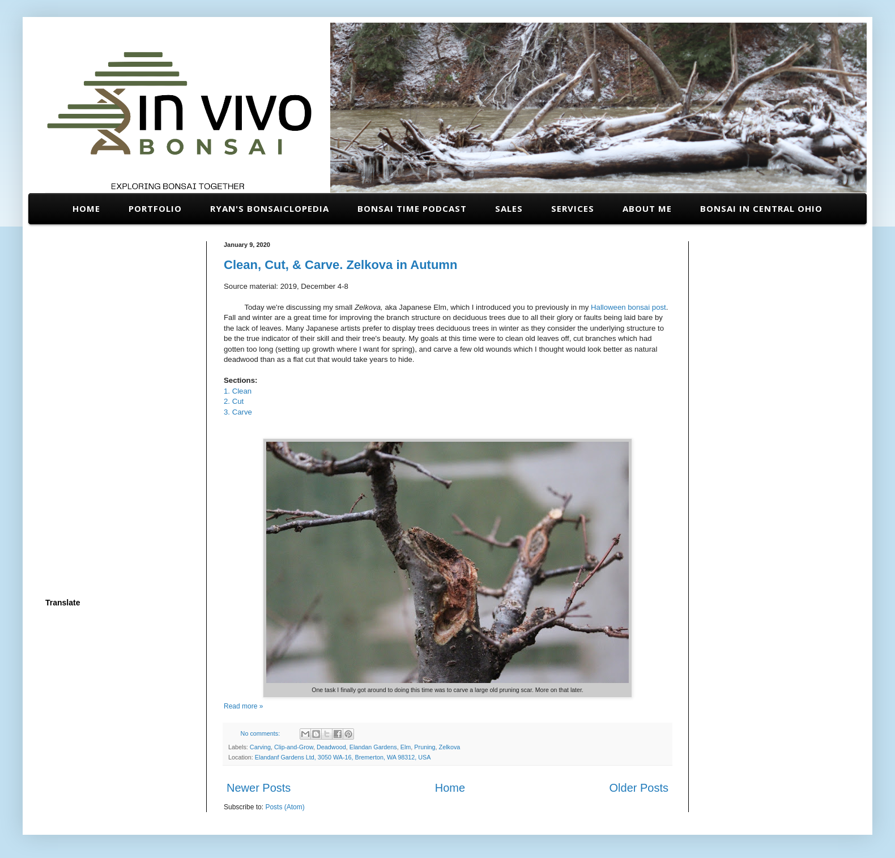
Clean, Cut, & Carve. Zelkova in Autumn (340, 265)
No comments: (261, 733)
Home (86, 208)
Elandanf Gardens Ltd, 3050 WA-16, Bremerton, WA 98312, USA (343, 757)
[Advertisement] (117, 411)
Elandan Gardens (373, 747)
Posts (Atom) (284, 807)
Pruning (424, 747)
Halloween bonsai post (628, 307)
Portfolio (155, 208)
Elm (405, 747)
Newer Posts (259, 788)
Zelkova (450, 747)
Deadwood (331, 747)
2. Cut (234, 401)
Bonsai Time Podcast (412, 208)
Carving (260, 747)
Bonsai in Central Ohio (761, 208)
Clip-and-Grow (293, 747)
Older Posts (639, 788)
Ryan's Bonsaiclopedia (269, 208)
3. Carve (239, 412)
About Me (647, 208)
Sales (509, 208)
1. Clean (238, 391)
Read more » (243, 706)
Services (572, 208)
